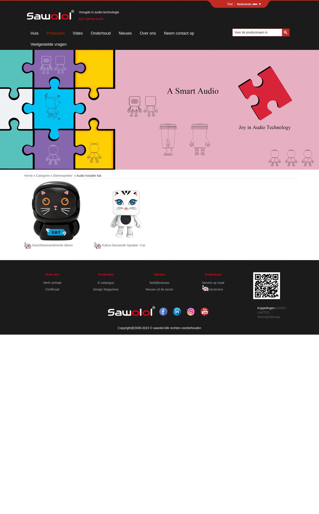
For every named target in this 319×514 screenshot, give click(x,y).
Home (28, 175)
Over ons (52, 274)
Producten (56, 33)
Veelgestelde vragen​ (49, 44)
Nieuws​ (125, 33)
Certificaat (52, 289)
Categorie (43, 175)
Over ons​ (148, 33)
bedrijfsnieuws (159, 282)
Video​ (78, 33)
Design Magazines (106, 289)
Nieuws (159, 274)
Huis (35, 33)
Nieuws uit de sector (159, 289)
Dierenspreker (62, 175)
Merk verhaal (52, 282)
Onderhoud (101, 33)
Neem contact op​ (179, 33)
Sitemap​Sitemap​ (268, 317)
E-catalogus (106, 282)
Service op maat (213, 282)
